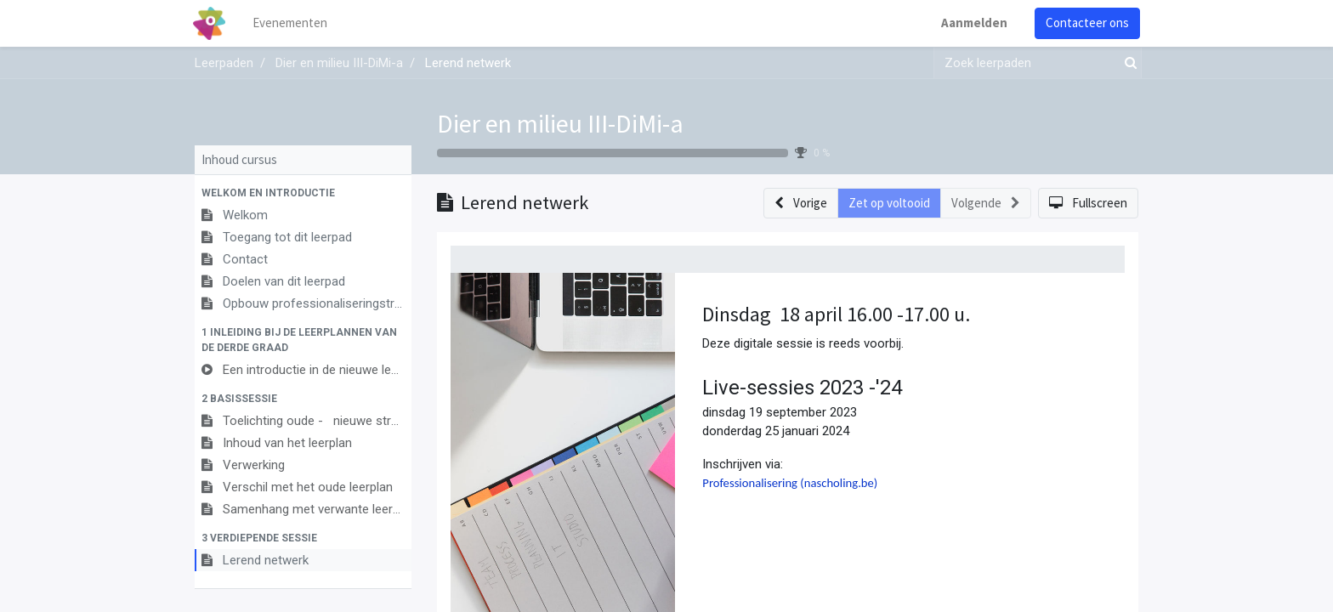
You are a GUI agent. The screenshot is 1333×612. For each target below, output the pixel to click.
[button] (303, 193)
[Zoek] (1127, 63)
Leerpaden (224, 63)
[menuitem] (292, 23)
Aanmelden (972, 22)
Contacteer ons (1085, 22)
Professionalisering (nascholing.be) (789, 482)
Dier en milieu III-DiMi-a (560, 123)
